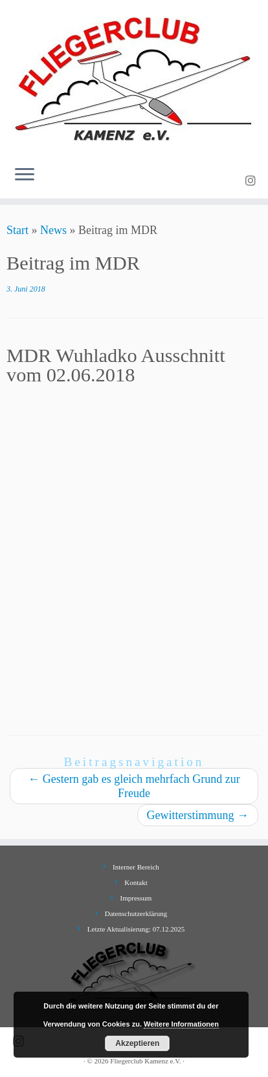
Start (17, 230)
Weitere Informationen (181, 1024)
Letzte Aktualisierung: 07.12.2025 (135, 929)
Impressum (136, 898)
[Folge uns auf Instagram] (252, 181)
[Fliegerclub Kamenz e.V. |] (134, 77)
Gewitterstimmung (198, 815)
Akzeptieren (137, 1043)
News (53, 230)
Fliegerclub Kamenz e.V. (145, 1061)
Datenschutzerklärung (136, 913)
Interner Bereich (136, 867)
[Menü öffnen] (24, 175)
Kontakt (135, 882)
